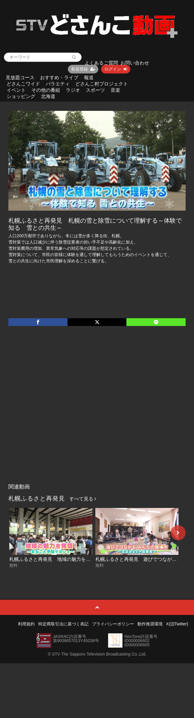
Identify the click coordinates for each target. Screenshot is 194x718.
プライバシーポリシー (113, 623)
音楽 (115, 90)
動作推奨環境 (150, 623)
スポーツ (95, 90)
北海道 (48, 96)
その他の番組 (45, 90)
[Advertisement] (67, 411)
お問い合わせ (134, 62)
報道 (89, 77)
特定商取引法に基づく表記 (63, 623)
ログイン (115, 69)
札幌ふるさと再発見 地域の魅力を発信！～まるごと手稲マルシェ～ (83, 559)
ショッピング (21, 96)
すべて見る (82, 498)
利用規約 (26, 623)
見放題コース (20, 77)
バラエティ (58, 83)
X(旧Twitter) (177, 623)
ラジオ (73, 90)
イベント (16, 90)
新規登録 (83, 69)
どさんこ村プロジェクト (101, 83)
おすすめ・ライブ (59, 77)
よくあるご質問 (101, 62)
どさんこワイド (23, 83)
